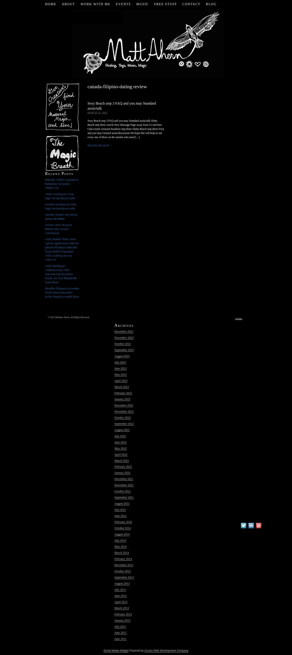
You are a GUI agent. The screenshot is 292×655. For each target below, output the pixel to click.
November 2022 (124, 411)
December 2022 (124, 405)
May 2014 (121, 546)
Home (50, 4)
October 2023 (123, 343)
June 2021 (121, 515)
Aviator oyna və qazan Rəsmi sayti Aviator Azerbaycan (58, 229)
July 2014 (120, 540)
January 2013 (122, 620)
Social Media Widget (116, 650)
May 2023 (121, 374)
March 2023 (122, 386)
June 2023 (121, 368)
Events (123, 4)
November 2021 (124, 485)
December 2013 (124, 565)
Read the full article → (100, 145)
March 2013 (122, 608)
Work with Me (95, 4)
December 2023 (124, 331)
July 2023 (120, 362)
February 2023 (123, 393)
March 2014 (122, 552)
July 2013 (120, 589)
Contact (191, 4)
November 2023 (124, 337)
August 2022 (122, 430)
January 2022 (122, 472)
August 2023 (122, 356)
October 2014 (123, 528)
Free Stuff (165, 4)
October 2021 (123, 491)
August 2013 (122, 583)
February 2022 (123, 466)
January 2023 (122, 399)
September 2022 (124, 423)
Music (142, 4)
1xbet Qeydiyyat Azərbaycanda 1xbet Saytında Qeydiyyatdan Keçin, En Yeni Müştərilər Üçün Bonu (61, 274)
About (68, 4)
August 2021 (122, 503)
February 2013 (123, 614)
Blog (211, 4)
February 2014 (123, 558)
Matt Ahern (146, 43)
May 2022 (121, 448)
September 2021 (124, 497)
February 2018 (123, 522)
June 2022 (121, 442)
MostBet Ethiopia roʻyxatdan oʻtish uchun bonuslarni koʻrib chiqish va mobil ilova (62, 292)
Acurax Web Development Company (166, 650)
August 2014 (122, 534)
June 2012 (121, 632)
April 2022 (121, 454)
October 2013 (123, 571)
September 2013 (124, 577)
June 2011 (121, 638)
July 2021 (120, 509)
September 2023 (124, 350)
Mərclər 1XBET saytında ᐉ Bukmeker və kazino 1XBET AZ (62, 184)
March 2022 (122, 460)
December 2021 (124, 478)
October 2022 (123, 417)
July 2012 (120, 626)
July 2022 (120, 436)
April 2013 (121, 602)
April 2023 (121, 380)
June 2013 (121, 595)
